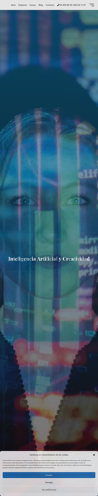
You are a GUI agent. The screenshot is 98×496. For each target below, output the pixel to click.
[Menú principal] (91, 5)
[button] (94, 455)
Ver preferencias (49, 490)
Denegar (49, 482)
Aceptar (49, 475)
